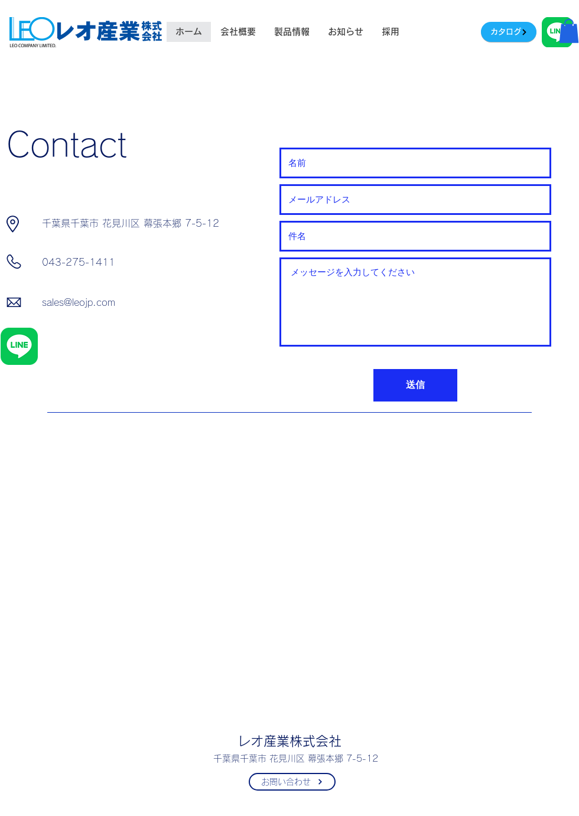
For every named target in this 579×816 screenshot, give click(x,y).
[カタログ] (508, 32)
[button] (569, 31)
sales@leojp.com (78, 302)
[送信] (415, 385)
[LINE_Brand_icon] (19, 346)
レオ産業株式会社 (289, 741)
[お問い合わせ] (292, 782)
